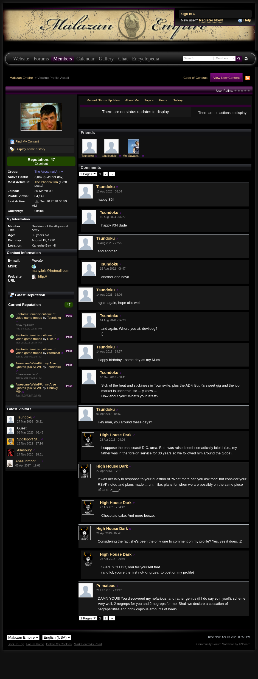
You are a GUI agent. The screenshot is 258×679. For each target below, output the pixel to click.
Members (62, 59)
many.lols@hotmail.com (50, 271)
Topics (148, 100)
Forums (41, 59)
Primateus (105, 585)
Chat (123, 59)
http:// (42, 276)
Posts (163, 100)
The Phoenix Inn (46, 182)
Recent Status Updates (103, 100)
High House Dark (115, 435)
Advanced (246, 59)
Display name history (27, 149)
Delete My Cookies (59, 644)
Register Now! (211, 20)
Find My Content (24, 141)
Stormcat (53, 352)
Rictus (51, 338)
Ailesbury (24, 450)
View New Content (226, 77)
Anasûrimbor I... (28, 461)
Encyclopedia (145, 59)
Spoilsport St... (28, 439)
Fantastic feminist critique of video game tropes (35, 315)
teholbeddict (109, 155)
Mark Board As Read (88, 644)
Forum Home (35, 644)
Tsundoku (54, 317)
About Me (132, 100)
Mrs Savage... (131, 155)
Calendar (85, 59)
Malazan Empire (21, 77)
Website (21, 59)
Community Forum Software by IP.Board (223, 644)
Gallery (106, 59)
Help (244, 20)
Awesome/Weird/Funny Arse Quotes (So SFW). (36, 364)
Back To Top (16, 644)
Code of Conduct (195, 77)
